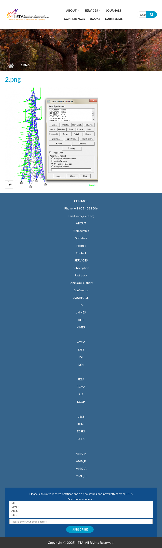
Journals (113, 10)
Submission (114, 18)
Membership (81, 230)
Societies (81, 238)
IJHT (81, 320)
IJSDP (81, 401)
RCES (81, 439)
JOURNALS (81, 297)
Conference (81, 290)
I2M (81, 364)
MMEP (81, 327)
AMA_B (81, 461)
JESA (81, 379)
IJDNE (81, 424)
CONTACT (81, 201)
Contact (81, 253)
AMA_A (81, 453)
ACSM (81, 342)
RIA (81, 394)
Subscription (81, 268)
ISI (80, 357)
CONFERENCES (74, 18)
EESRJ (81, 431)
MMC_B (81, 476)
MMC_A (81, 468)
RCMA (81, 386)
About (71, 10)
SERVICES (81, 260)
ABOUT (81, 223)
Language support (81, 282)
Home (11, 65)
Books (95, 18)
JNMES (81, 312)
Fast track (81, 275)
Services (91, 10)
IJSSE (80, 416)
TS (81, 305)
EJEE (81, 349)
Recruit (81, 245)
